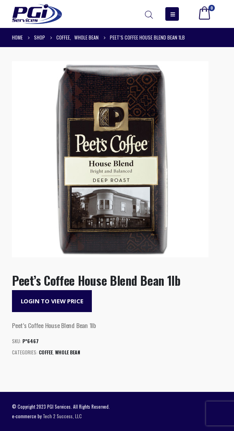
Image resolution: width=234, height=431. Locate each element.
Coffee (46, 352)
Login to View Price (52, 301)
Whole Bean (67, 352)
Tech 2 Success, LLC (62, 416)
